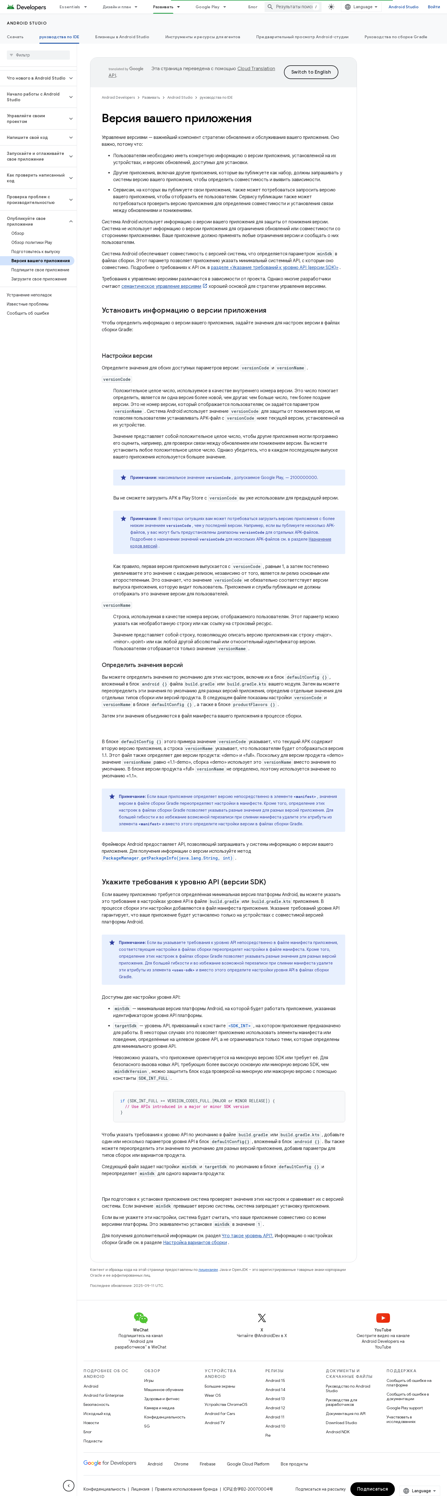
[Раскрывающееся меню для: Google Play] (227, 7)
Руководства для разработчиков (341, 1402)
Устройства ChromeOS (226, 1404)
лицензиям (208, 1269)
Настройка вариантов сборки (195, 1243)
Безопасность (96, 1404)
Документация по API (345, 1413)
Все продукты (294, 1464)
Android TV (215, 1422)
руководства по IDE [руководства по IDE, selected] (59, 36)
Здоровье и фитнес (162, 1398)
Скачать (15, 36)
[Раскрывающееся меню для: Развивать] (181, 7)
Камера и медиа (159, 1407)
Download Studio (341, 1422)
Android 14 (275, 1389)
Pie (268, 1435)
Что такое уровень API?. (247, 1236)
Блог (252, 6)
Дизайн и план (117, 6)
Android (91, 1386)
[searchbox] (38, 55)
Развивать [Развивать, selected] (163, 6)
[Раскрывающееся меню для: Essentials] (88, 7)
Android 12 (275, 1407)
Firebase (208, 1464)
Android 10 (275, 1426)
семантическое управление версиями (161, 286)
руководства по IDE (216, 97)
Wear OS (213, 1395)
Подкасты (93, 1441)
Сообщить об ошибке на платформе (409, 1383)
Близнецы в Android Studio (122, 36)
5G (147, 1426)
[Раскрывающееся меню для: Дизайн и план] (138, 7)
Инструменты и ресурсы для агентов (202, 36)
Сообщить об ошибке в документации (408, 1396)
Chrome (181, 1464)
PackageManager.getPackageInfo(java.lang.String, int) (168, 858)
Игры (149, 1380)
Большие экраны (220, 1386)
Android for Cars (220, 1413)
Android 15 (275, 1380)
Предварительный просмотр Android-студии (302, 36)
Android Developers (118, 97)
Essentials (70, 6)
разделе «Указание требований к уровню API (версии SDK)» (274, 267)
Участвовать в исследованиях (401, 1419)
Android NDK (338, 1431)
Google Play (208, 6)
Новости (91, 1422)
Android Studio (404, 6)
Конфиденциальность (164, 1417)
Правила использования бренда (186, 1489)
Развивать (151, 97)
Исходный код (97, 1413)
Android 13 (275, 1398)
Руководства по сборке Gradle (396, 36)
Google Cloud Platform (248, 1464)
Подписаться (372, 1489)
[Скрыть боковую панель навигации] (68, 1485)
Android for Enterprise (103, 1395)
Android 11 (275, 1417)
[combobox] (293, 7)
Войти (434, 6)
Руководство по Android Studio (348, 1388)
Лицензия (140, 1489)
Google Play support (405, 1407)
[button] (34, 78)
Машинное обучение (163, 1389)
